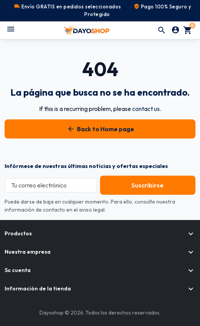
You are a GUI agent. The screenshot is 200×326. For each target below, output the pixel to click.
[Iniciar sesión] (175, 30)
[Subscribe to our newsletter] (147, 185)
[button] (162, 30)
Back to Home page (100, 129)
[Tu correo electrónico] (51, 185)
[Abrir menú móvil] (11, 29)
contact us (146, 108)
